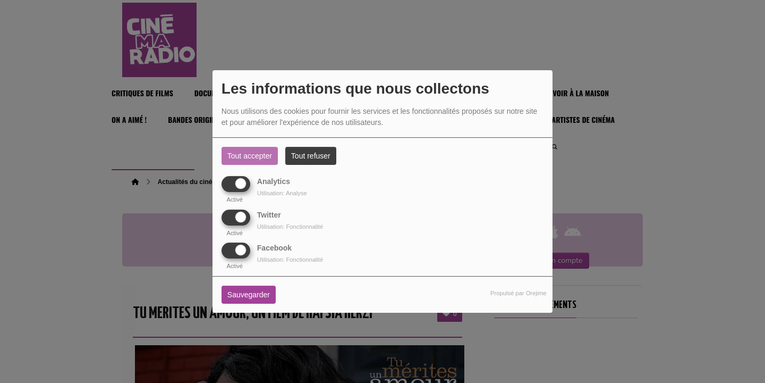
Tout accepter (249, 156)
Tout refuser (310, 156)
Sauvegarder (248, 294)
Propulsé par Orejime (518, 293)
